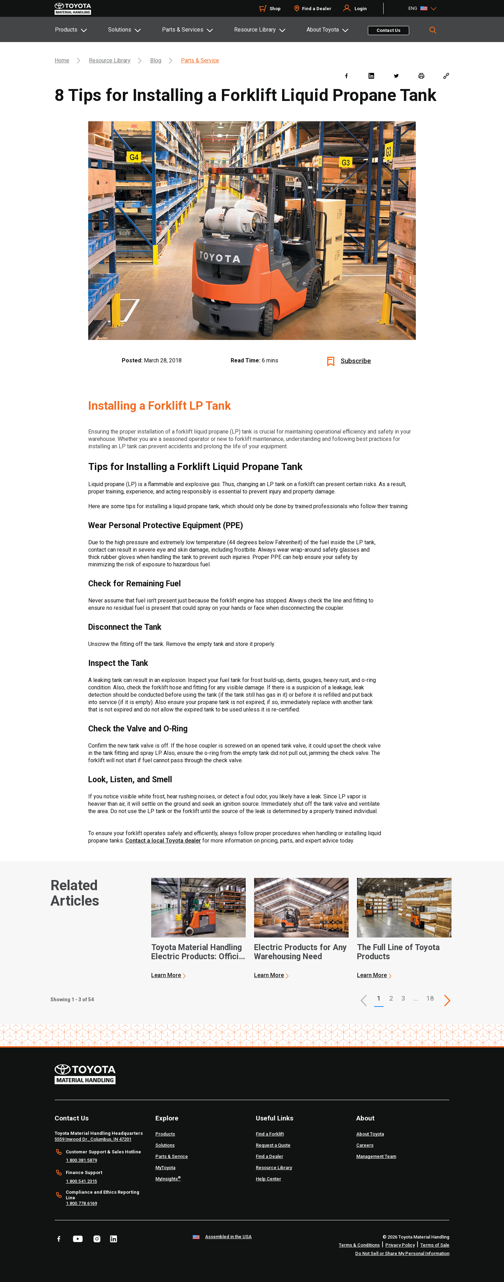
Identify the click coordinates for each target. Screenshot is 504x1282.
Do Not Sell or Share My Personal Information (402, 1253)
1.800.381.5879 (81, 1160)
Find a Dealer (316, 8)
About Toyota (323, 29)
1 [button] (379, 998)
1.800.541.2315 (81, 1181)
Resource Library (255, 29)
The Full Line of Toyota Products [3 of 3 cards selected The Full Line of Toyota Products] (398, 952)
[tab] (81, 29)
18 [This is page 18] (430, 998)
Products (66, 29)
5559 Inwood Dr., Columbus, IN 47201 (93, 1139)
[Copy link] (446, 75)
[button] (363, 1000)
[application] (198, 928)
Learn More (166, 975)
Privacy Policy (400, 1245)
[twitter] (396, 75)
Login (361, 8)
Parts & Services (182, 29)
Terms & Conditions (359, 1245)
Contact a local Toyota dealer (163, 840)
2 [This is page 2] (391, 998)
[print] (421, 75)
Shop (275, 8)
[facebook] (346, 75)
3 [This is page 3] (403, 998)
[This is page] (447, 1000)
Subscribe (356, 361)
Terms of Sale (434, 1245)
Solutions (119, 29)
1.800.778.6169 (81, 1203)
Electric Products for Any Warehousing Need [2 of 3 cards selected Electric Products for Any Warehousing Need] (300, 952)
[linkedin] (371, 75)
